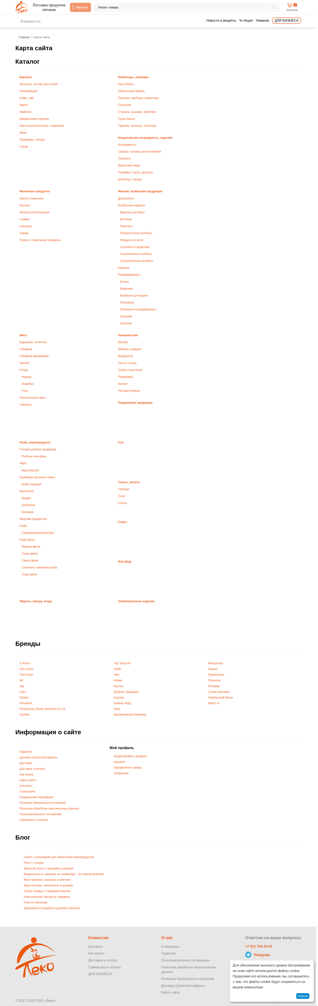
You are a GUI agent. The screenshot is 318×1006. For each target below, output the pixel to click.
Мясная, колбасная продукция (140, 191)
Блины (124, 281)
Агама (118, 680)
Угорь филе (29, 574)
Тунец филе (30, 553)
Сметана (26, 226)
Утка (25, 390)
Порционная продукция (135, 402)
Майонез (26, 111)
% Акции (246, 20)
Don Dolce (26, 669)
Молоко (25, 205)
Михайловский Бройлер (130, 714)
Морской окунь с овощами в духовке (49, 868)
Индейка (27, 383)
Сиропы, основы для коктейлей (139, 151)
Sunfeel (24, 714)
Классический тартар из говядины (47, 896)
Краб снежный (31, 484)
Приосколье (216, 674)
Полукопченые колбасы (136, 233)
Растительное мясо (33, 397)
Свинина (25, 404)
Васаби (123, 342)
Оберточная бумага (131, 91)
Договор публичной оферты (38, 757)
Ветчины (126, 219)
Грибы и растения (130, 370)
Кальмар (28, 512)
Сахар (24, 146)
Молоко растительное (35, 212)
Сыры (122, 521)
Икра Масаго (30, 470)
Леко (117, 709)
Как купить (27, 774)
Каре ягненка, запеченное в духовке (48, 885)
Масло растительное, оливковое (42, 125)
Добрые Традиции (126, 692)
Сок (121, 442)
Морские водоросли (33, 519)
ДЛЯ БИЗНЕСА (100, 974)
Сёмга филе (30, 560)
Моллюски (27, 491)
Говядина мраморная (34, 356)
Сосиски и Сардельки (135, 247)
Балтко (119, 686)
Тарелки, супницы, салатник (137, 125)
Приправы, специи (32, 139)
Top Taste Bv (122, 663)
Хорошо (302, 996)
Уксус (121, 496)
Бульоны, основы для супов (39, 84)
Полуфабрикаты (129, 274)
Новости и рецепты (221, 20)
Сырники (126, 316)
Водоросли (125, 356)
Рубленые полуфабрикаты (138, 309)
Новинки (262, 20)
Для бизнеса (286, 20)
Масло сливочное (32, 198)
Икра (23, 463)
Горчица (123, 489)
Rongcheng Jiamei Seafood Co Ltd (42, 709)
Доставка (26, 763)
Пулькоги (214, 680)
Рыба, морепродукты (35, 442)
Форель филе (31, 546)
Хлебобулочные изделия (136, 601)
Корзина (119, 761)
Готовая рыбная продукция (38, 449)
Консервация (28, 91)
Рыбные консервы (34, 456)
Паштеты (126, 226)
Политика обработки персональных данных (49, 808)
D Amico (25, 663)
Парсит (213, 669)
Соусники (124, 105)
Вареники (126, 288)
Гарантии (168, 953)
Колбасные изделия (131, 205)
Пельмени (127, 302)
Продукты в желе (131, 240)
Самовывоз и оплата (34, 819)
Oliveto (24, 697)
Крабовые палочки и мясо (37, 477)
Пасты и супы (127, 363)
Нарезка (123, 267)
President (26, 703)
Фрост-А (213, 703)
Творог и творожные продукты (40, 240)
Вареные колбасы (132, 212)
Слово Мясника (218, 692)
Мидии (26, 498)
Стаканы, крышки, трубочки (137, 111)
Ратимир (214, 686)
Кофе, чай (26, 98)
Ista (22, 686)
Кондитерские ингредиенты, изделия (145, 137)
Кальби (119, 697)
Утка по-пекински (35, 902)
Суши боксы (126, 118)
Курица (26, 376)
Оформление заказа (128, 767)
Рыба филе (27, 539)
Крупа (24, 105)
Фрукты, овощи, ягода (36, 601)
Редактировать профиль (130, 756)
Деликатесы (126, 198)
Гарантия (26, 751)
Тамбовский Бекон (220, 697)
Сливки (24, 219)
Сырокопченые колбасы (136, 260)
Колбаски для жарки (134, 295)
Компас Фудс (122, 703)
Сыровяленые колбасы (136, 254)
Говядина (26, 349)
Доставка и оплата (32, 768)
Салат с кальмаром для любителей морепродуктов (59, 857)
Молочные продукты (35, 191)
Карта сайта (28, 780)
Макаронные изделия (34, 118)
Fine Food (26, 674)
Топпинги (124, 158)
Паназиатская (128, 335)
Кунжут (123, 383)
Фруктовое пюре (129, 165)
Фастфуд (124, 561)
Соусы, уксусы (129, 482)
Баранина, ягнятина (33, 342)
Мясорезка (215, 663)
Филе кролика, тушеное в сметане (47, 879)
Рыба (23, 525)
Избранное (121, 773)
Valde (117, 669)
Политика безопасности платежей (43, 802)
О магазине (27, 791)
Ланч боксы (126, 84)
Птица (24, 370)
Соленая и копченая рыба (39, 567)
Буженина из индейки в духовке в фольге (52, 908)
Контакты (26, 785)
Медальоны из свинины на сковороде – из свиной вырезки (64, 874)
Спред (24, 233)
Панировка (125, 376)
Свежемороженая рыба (38, 532)
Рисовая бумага (129, 390)
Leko (23, 692)
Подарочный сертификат (37, 797)
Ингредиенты (127, 144)
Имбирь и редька (129, 349)
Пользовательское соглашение (41, 814)
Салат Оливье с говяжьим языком (47, 891)
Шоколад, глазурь (130, 179)
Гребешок (28, 505)
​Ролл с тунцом (33, 862)
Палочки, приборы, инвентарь (138, 98)
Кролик (24, 363)
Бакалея (26, 77)
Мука (23, 132)
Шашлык (126, 323)
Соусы (122, 503)
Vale (117, 674)
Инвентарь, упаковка (133, 77)
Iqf (21, 680)
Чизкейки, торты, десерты (135, 172)
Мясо (23, 335)
